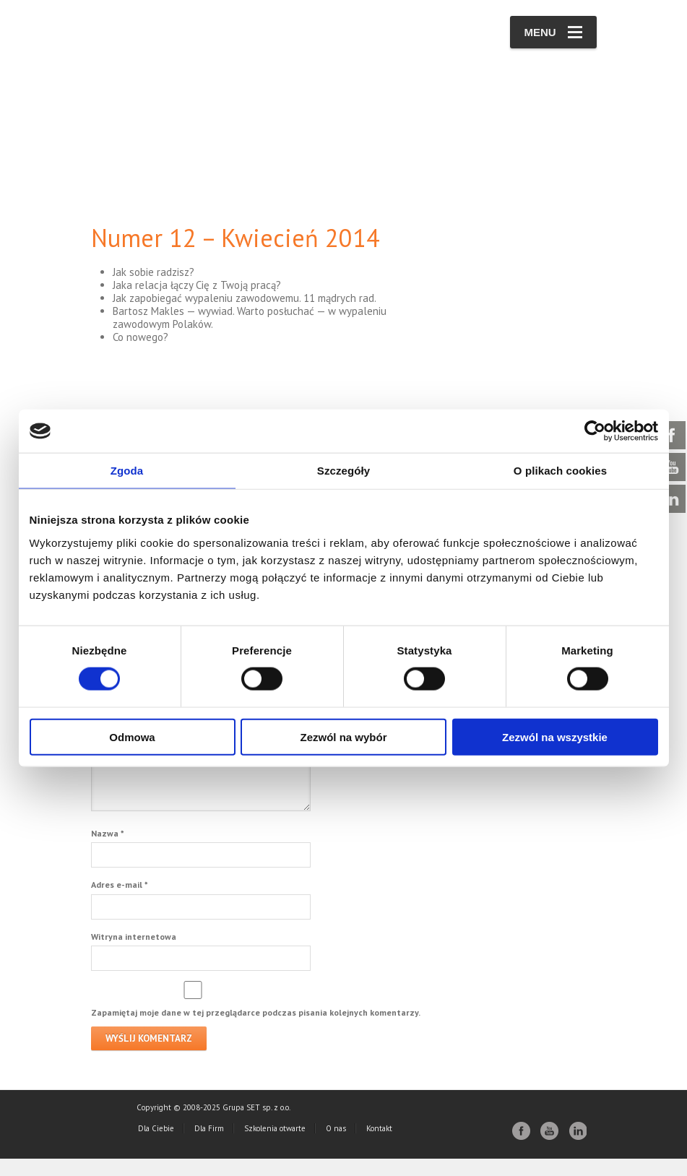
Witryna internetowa (133, 953)
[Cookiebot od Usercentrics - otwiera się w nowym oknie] (595, 431)
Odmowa (132, 736)
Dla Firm (209, 1146)
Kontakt (379, 1146)
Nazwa (107, 850)
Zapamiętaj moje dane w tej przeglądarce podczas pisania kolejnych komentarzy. (255, 1029)
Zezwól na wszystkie (555, 736)
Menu (553, 32)
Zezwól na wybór (343, 736)
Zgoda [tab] (127, 470)
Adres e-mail (119, 901)
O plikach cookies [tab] (560, 470)
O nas (336, 1146)
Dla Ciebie (156, 1146)
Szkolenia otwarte (275, 1146)
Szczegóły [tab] (343, 470)
